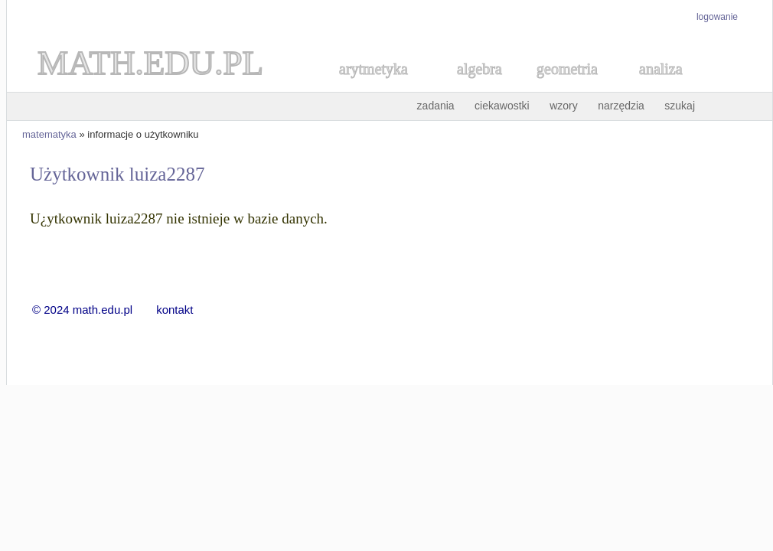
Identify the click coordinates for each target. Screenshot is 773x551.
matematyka (49, 134)
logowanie (717, 16)
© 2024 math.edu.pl (92, 309)
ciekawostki (502, 105)
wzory (564, 105)
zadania (436, 105)
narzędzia (621, 105)
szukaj (679, 105)
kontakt (174, 309)
